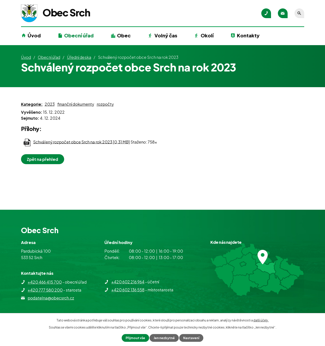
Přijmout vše (135, 338)
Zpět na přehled (42, 159)
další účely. (261, 320)
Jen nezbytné (164, 338)
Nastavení (191, 338)
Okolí (207, 35)
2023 (50, 104)
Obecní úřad (79, 35)
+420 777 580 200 (45, 289)
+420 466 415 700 (45, 281)
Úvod (34, 35)
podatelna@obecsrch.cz (51, 297)
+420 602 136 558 (127, 289)
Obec (124, 35)
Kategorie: (32, 104)
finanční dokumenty (75, 104)
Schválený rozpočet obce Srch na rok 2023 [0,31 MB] (81, 141)
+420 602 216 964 (127, 281)
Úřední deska (79, 57)
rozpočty (105, 104)
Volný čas (165, 35)
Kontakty (248, 35)
